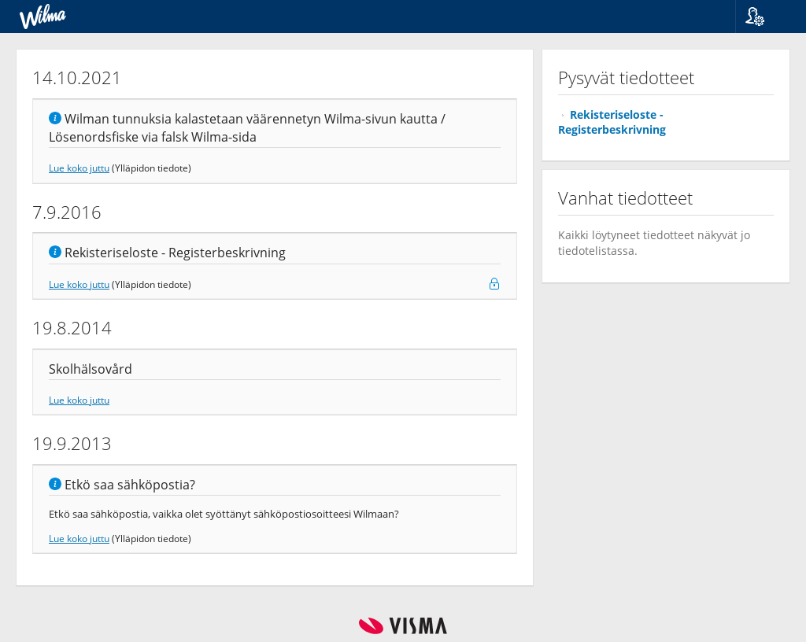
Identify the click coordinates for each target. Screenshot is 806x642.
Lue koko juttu (79, 167)
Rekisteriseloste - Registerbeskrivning (612, 122)
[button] (764, 16)
